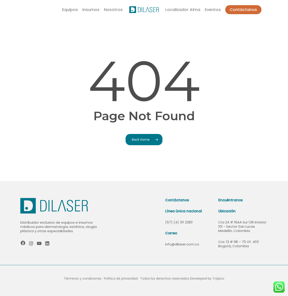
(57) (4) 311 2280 (179, 222)
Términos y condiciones (82, 278)
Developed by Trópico (207, 278)
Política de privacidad (121, 278)
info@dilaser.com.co (182, 244)
